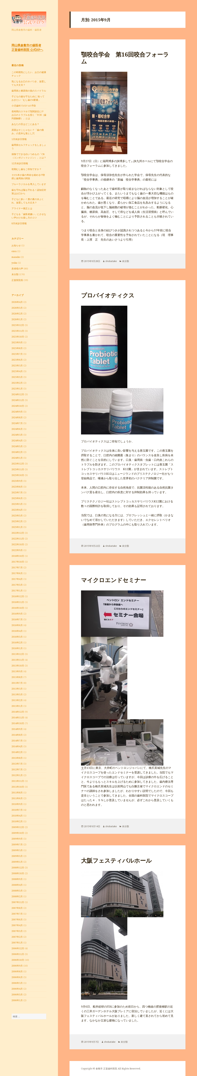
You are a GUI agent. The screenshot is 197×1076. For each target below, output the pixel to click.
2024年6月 (17, 428)
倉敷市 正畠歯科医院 (106, 1068)
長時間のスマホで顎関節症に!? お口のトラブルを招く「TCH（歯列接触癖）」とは (29, 115)
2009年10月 (18, 832)
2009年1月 (17, 861)
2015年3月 (17, 694)
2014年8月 (17, 734)
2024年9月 (17, 411)
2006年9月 (17, 965)
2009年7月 (17, 844)
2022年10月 (18, 544)
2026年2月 (17, 313)
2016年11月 (18, 602)
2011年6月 (17, 798)
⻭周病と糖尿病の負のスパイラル (29, 90)
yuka (14, 262)
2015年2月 (17, 700)
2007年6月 (17, 919)
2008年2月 (17, 896)
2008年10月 (18, 873)
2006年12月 (18, 948)
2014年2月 (17, 752)
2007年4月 (17, 925)
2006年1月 (17, 1000)
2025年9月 (17, 342)
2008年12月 (18, 867)
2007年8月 (17, 907)
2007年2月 (17, 936)
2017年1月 (17, 590)
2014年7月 (17, 740)
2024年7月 (17, 423)
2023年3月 (17, 515)
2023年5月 (17, 504)
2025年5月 (17, 365)
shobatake (111, 261)
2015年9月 (17, 671)
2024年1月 (17, 457)
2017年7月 (17, 567)
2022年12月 (18, 532)
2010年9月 (17, 804)
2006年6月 (17, 977)
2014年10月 (18, 723)
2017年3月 (17, 584)
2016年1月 (17, 648)
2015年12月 (18, 654)
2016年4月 (17, 630)
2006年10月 (18, 959)
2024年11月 (18, 400)
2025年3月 (17, 377)
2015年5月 (17, 688)
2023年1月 (17, 527)
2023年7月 (17, 492)
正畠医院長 (17, 280)
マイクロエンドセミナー (113, 580)
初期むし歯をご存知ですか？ (27, 169)
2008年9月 (17, 879)
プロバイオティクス (107, 295)
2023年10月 (18, 475)
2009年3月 (17, 856)
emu (14, 251)
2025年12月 (18, 325)
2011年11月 (18, 781)
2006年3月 (17, 994)
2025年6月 (17, 359)
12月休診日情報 (20, 163)
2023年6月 (17, 498)
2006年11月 (18, 954)
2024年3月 (17, 446)
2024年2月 (17, 452)
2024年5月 (17, 434)
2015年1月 (17, 705)
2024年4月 (17, 440)
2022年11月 (18, 538)
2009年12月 (18, 827)
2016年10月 (18, 607)
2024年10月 (18, 405)
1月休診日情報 (19, 139)
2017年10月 (18, 561)
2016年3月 (17, 636)
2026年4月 (17, 302)
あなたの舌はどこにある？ (25, 124)
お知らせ (16, 245)
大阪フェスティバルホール (116, 860)
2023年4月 (17, 509)
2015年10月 (18, 665)
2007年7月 (17, 913)
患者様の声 (17, 268)
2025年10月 (18, 336)
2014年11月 (18, 717)
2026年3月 (17, 307)
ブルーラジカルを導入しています (29, 184)
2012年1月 (17, 775)
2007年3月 (17, 931)
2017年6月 (17, 573)
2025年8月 (17, 348)
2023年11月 (18, 469)
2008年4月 (17, 884)
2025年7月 (17, 353)
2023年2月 (17, 521)
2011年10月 (18, 786)
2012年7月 (17, 769)
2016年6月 (17, 625)
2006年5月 (17, 982)
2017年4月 (17, 579)
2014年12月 (18, 711)
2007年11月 (18, 902)
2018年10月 (18, 555)
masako (16, 257)
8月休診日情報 (19, 223)
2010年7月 (17, 809)
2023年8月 (17, 486)
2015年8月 (17, 677)
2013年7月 (17, 763)
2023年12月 (18, 463)
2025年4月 (17, 371)
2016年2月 (17, 642)
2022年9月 (17, 550)
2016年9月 (17, 613)
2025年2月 (17, 382)
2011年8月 (17, 792)
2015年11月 (18, 659)
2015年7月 (17, 682)
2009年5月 (17, 850)
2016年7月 (17, 619)
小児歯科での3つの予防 (24, 105)
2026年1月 (17, 319)
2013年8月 (17, 757)
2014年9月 (17, 729)
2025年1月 (17, 388)
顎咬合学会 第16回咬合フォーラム (125, 57)
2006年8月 (17, 971)
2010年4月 (17, 815)
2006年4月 (17, 988)
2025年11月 (18, 330)
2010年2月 (17, 821)
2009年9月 (17, 838)
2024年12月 (18, 394)
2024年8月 (17, 417)
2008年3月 (17, 890)
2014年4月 (17, 746)
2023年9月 (17, 480)
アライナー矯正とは (22, 208)
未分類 (15, 274)
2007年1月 (17, 942)
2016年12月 (18, 596)
